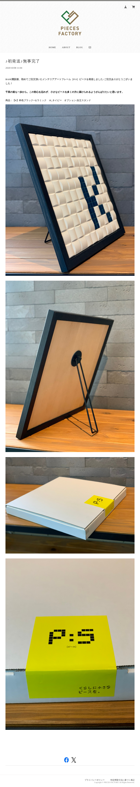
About (66, 47)
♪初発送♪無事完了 (22, 61)
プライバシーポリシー (95, 780)
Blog (79, 47)
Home (52, 47)
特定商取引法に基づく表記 (122, 780)
